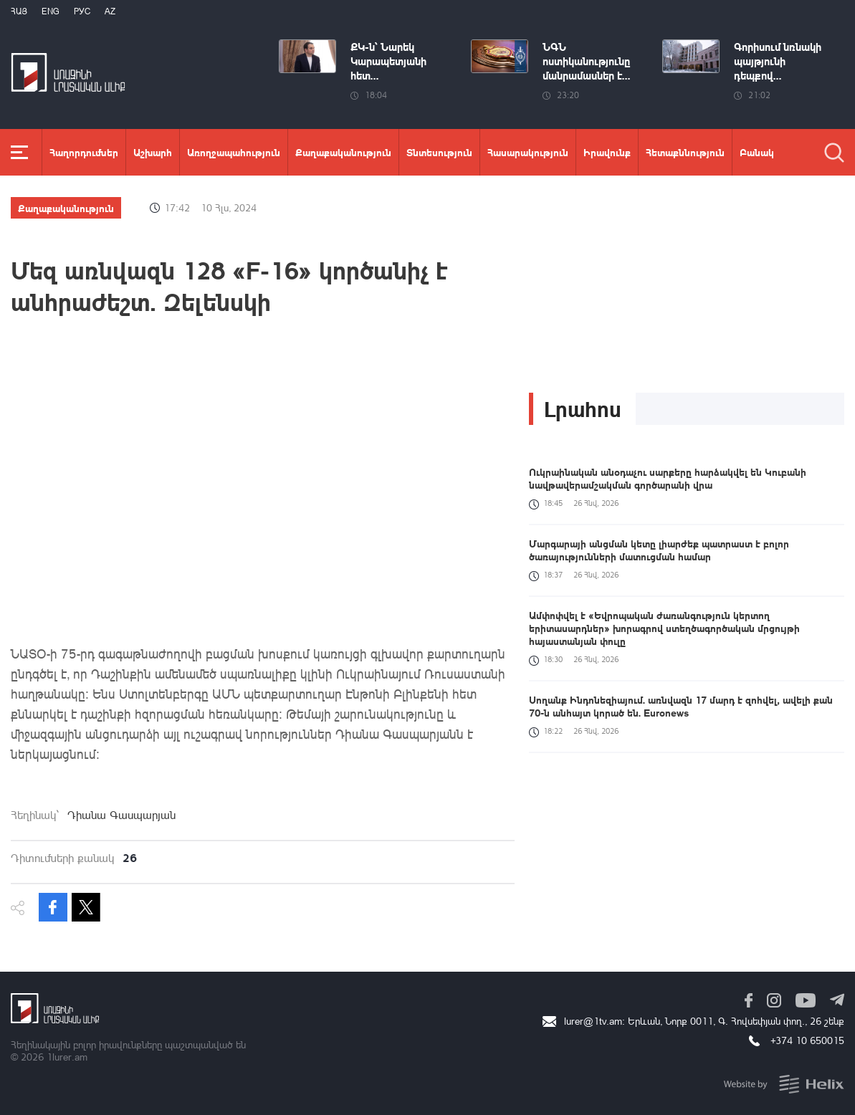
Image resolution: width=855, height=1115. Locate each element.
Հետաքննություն (685, 151)
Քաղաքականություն (343, 151)
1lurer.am (67, 1057)
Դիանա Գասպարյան (121, 815)
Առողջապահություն (233, 151)
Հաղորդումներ (83, 151)
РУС (82, 11)
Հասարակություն (527, 151)
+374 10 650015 (807, 1040)
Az (110, 11)
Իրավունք (607, 151)
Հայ (19, 11)
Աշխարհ (152, 151)
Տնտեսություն (439, 151)
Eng (50, 11)
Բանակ (757, 151)
